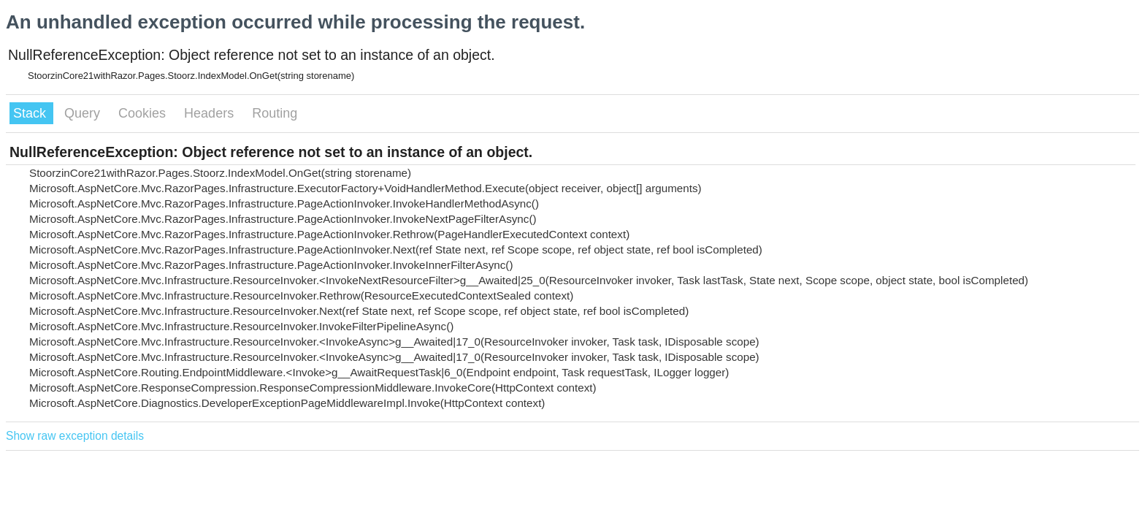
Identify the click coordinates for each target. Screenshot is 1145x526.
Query (84, 113)
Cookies (143, 113)
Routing (274, 113)
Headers (210, 113)
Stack (31, 113)
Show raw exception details (75, 436)
